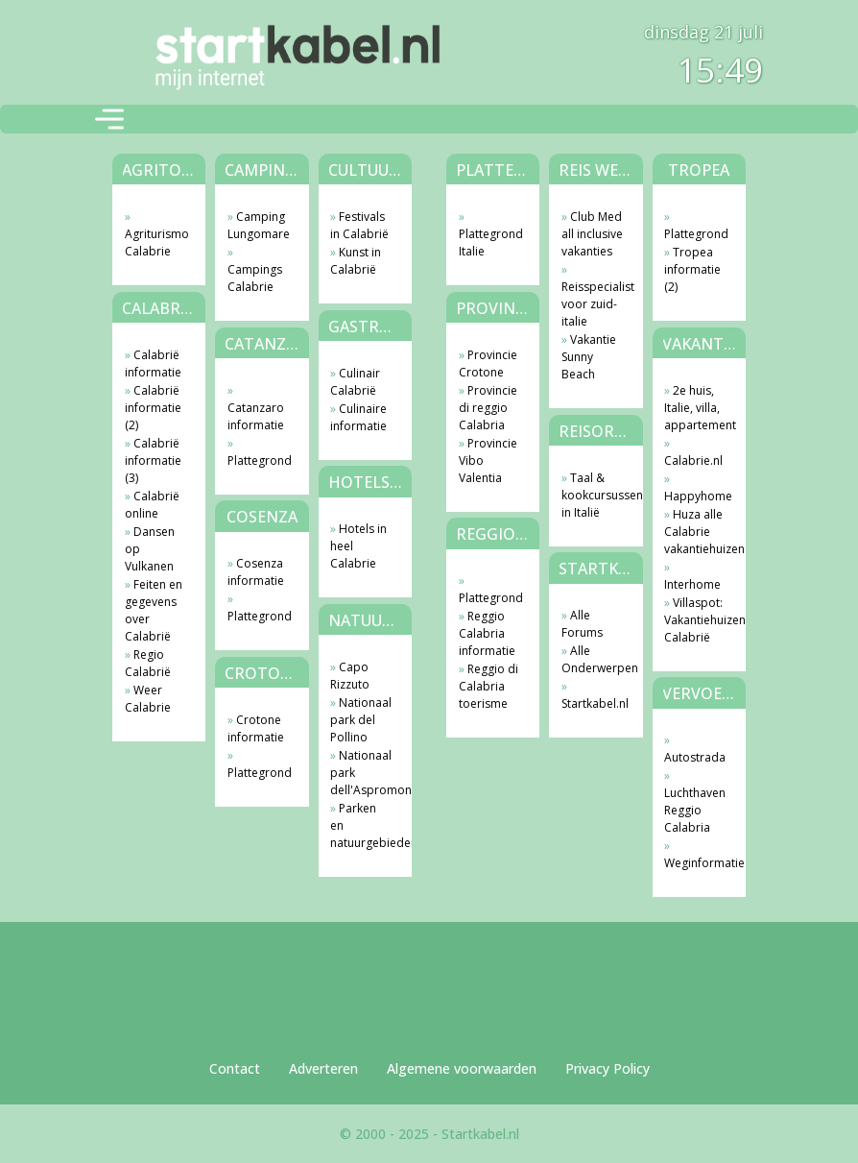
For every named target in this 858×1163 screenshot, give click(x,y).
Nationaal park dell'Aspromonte (361, 772)
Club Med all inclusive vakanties (592, 233)
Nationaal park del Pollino (361, 719)
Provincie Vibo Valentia (488, 460)
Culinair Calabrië (355, 382)
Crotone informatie (255, 728)
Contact (234, 1068)
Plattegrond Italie (490, 242)
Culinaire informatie (358, 417)
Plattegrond (258, 460)
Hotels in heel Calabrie (358, 546)
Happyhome (695, 496)
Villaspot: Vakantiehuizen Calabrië (695, 619)
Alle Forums (582, 624)
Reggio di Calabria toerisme (488, 686)
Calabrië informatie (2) (153, 407)
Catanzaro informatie (255, 416)
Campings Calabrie (254, 278)
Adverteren (323, 1068)
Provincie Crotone (488, 363)
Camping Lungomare (258, 225)
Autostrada (695, 757)
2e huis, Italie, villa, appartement (695, 407)
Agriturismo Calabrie (156, 242)
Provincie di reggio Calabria (488, 407)
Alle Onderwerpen (592, 659)
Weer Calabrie (148, 698)
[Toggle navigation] (109, 119)
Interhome (692, 584)
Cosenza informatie (255, 572)
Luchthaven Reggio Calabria (695, 810)
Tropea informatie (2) (692, 269)
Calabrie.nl (693, 460)
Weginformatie (695, 863)
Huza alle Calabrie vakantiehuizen (695, 531)
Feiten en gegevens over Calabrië (153, 610)
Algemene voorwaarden (461, 1068)
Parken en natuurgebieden (361, 825)
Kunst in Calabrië (355, 261)
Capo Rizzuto (349, 675)
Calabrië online (152, 504)
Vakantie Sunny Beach (588, 356)
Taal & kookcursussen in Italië (592, 495)
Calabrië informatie (153, 363)
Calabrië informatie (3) (153, 460)
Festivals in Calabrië (359, 225)
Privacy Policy (607, 1068)
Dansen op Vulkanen (150, 548)
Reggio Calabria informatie (487, 633)
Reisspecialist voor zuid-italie (592, 304)
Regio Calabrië (148, 663)
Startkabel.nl (592, 703)
